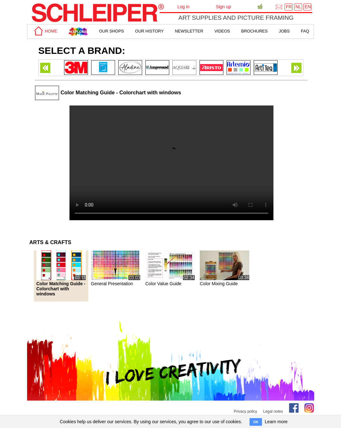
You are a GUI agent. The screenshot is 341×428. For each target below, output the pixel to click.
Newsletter (189, 31)
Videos (222, 31)
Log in (183, 6)
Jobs (284, 31)
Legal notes (273, 411)
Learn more (276, 421)
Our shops (111, 31)
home (44, 31)
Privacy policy (245, 411)
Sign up (223, 6)
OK (255, 422)
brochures (254, 31)
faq (305, 31)
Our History (149, 31)
